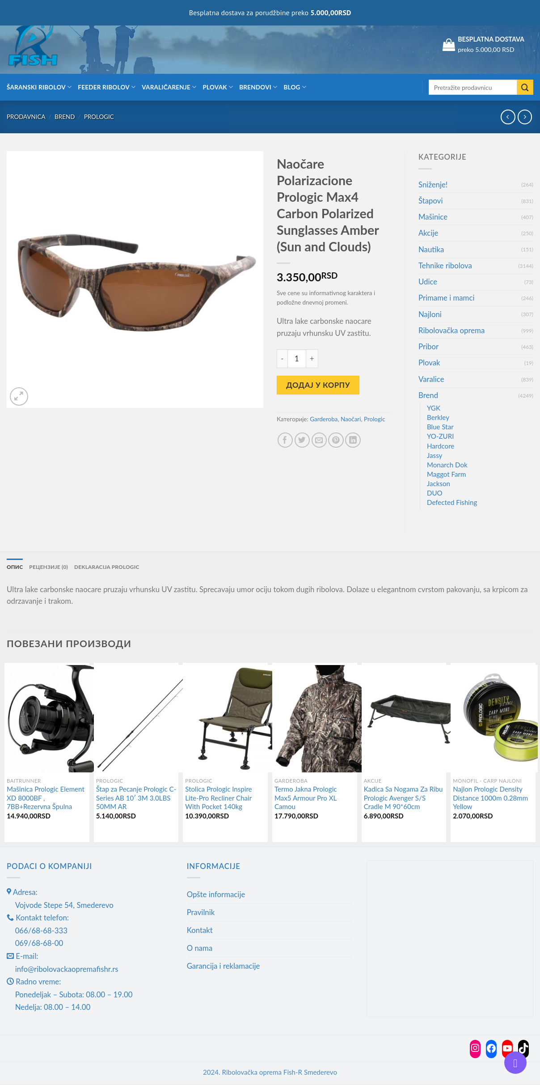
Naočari (351, 419)
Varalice (431, 379)
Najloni (430, 314)
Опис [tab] (16, 567)
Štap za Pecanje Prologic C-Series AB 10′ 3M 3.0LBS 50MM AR (136, 799)
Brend (65, 116)
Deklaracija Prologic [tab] (119, 567)
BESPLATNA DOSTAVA (491, 39)
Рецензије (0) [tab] (53, 567)
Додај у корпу (318, 385)
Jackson (438, 483)
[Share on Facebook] (285, 440)
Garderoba (324, 419)
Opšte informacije (216, 895)
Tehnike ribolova (445, 265)
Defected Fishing (452, 502)
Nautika (431, 249)
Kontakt (200, 931)
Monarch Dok (447, 465)
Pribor (428, 346)
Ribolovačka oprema (451, 330)
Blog (294, 87)
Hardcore (440, 446)
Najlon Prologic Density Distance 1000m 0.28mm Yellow (490, 799)
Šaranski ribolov (39, 87)
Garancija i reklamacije (223, 966)
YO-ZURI (440, 436)
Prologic (99, 116)
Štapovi (430, 200)
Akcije (428, 232)
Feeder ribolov (106, 87)
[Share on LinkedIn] (353, 440)
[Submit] (525, 87)
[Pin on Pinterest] (336, 440)
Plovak (218, 87)
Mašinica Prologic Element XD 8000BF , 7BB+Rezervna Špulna (45, 799)
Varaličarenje (169, 87)
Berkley (438, 417)
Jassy (434, 455)
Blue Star (440, 427)
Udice (427, 281)
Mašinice (432, 216)
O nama (200, 949)
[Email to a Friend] (319, 440)
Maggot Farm (446, 474)
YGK (433, 408)
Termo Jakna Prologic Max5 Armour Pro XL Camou (305, 799)
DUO (435, 493)
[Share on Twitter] (302, 440)
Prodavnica (26, 116)
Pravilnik (201, 913)
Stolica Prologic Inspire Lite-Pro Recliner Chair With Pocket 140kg (218, 799)
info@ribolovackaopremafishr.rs (66, 970)
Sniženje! (432, 184)
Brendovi (258, 87)
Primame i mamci (446, 297)
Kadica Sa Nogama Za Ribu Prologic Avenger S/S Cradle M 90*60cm (403, 799)
